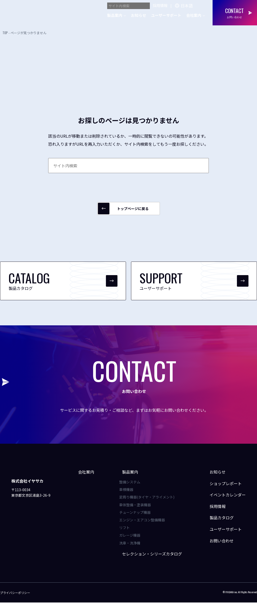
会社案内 (193, 15)
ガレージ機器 (131, 538)
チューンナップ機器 (137, 515)
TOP (5, 32)
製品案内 (114, 15)
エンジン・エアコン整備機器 (144, 523)
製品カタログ (218, 521)
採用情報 (160, 5)
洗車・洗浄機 (131, 546)
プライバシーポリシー (15, 596)
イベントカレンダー (224, 498)
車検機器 (128, 492)
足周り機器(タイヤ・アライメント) (148, 500)
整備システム (131, 485)
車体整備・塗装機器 (137, 508)
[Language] (193, 5)
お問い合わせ (218, 544)
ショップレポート (222, 487)
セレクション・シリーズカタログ (151, 557)
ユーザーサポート (166, 15)
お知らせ (138, 15)
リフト (126, 531)
